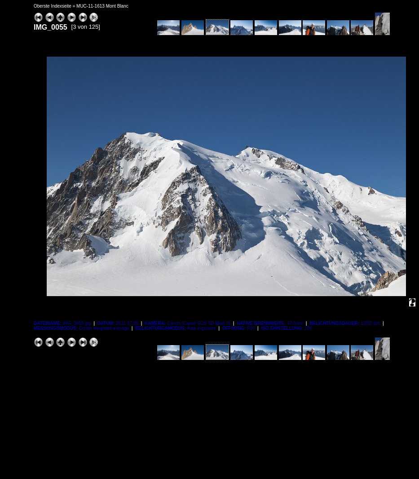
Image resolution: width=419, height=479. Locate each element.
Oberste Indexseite (52, 6)
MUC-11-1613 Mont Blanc (102, 6)
